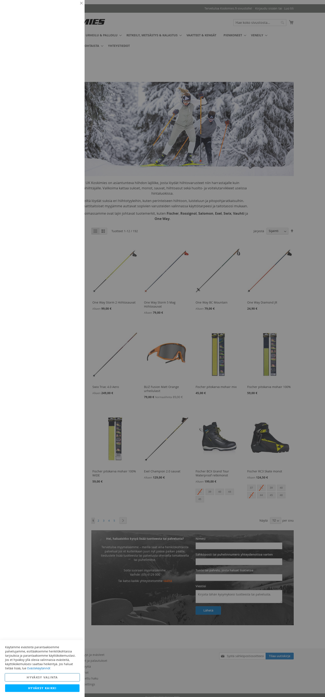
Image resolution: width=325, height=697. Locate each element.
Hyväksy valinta (42, 677)
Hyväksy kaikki (42, 688)
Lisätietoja (72, 39)
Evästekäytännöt (38, 668)
